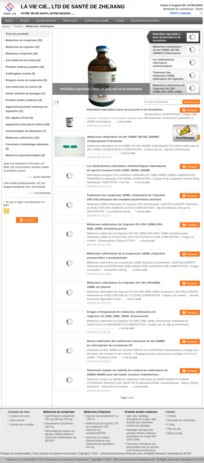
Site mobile (174, 433)
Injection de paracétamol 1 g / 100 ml (102, 418)
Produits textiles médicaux (22, 100)
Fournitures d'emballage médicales (27, 144)
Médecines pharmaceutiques (23, 155)
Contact (119, 20)
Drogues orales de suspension (24, 80)
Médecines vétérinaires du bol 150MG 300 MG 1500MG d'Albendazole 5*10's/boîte (167, 50)
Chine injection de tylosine (47, 453)
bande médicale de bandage (23, 93)
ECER (187, 453)
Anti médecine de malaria (21, 60)
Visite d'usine (70, 20)
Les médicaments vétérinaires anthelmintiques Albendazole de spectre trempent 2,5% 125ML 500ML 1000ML (167, 63)
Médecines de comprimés (21, 40)
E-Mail (170, 424)
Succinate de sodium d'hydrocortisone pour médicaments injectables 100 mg (100, 442)
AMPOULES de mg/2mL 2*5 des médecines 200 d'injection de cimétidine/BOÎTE (102, 428)
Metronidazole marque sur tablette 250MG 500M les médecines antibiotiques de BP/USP (60, 436)
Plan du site (174, 428)
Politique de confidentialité (15, 453)
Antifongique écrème (18, 73)
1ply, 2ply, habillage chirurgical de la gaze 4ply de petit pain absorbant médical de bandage (141, 421)
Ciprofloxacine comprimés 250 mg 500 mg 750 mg (60, 418)
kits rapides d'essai (17, 117)
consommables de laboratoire (24, 131)
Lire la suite (124, 121)
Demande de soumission (178, 9)
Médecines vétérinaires (20, 137)
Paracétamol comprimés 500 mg (59, 425)
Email (199, 9)
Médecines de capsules (20, 46)
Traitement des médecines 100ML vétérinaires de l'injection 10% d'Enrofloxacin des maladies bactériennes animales (168, 75)
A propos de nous (46, 20)
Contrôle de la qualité (96, 20)
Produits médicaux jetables (22, 66)
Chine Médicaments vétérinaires (56, 459)
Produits (24, 20)
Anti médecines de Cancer (22, 86)
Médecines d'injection (19, 53)
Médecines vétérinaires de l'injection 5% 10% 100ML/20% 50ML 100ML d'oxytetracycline (169, 88)
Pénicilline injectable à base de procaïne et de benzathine (166, 37)
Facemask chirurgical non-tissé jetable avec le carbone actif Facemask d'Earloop (142, 447)
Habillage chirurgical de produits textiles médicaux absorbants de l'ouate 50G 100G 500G (141, 434)
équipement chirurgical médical (25, 124)
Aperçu (9, 20)
